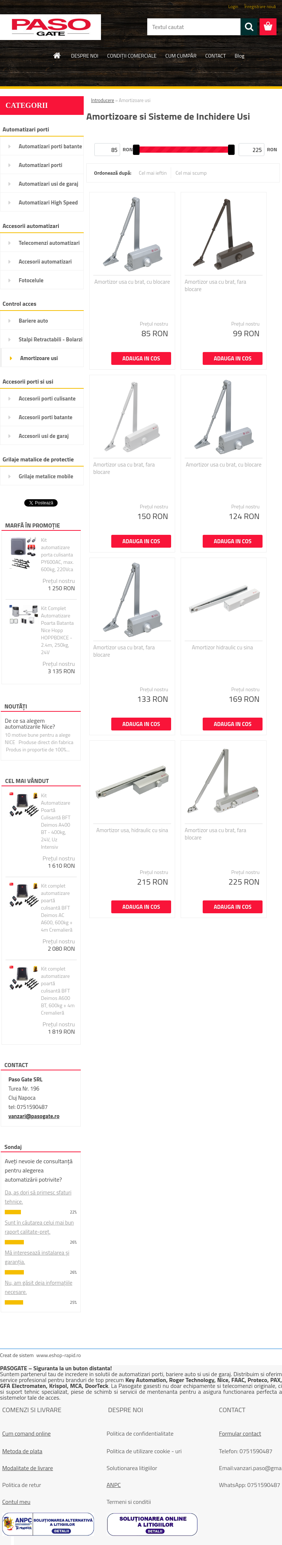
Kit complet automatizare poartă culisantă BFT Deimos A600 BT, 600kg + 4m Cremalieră (58, 990)
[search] (249, 26)
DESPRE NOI (84, 55)
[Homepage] (57, 55)
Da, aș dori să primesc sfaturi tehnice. (38, 1197)
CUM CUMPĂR (180, 55)
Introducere (102, 100)
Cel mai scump (191, 173)
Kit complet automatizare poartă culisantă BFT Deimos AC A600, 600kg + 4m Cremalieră (56, 907)
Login (233, 6)
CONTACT (215, 55)
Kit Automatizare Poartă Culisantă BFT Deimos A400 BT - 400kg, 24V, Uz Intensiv (55, 821)
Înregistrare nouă (260, 6)
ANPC (113, 1484)
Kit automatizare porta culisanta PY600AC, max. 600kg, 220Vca (57, 554)
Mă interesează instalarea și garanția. (37, 1257)
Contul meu (16, 1501)
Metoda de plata (22, 1451)
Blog (239, 55)
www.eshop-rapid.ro (58, 1355)
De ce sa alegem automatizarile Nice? (30, 723)
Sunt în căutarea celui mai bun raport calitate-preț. (39, 1227)
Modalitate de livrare (27, 1468)
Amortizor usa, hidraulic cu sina (132, 830)
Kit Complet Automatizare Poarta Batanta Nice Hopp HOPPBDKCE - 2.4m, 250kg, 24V (57, 630)
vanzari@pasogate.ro (33, 1116)
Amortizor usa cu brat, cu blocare (132, 282)
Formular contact (240, 1433)
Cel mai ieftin (153, 173)
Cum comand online (26, 1433)
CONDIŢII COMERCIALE (132, 55)
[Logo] (50, 27)
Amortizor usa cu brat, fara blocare (215, 285)
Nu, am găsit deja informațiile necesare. (38, 1287)
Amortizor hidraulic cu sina (222, 647)
